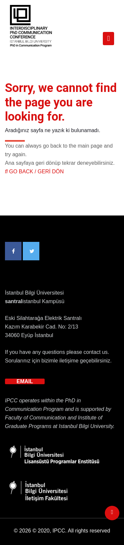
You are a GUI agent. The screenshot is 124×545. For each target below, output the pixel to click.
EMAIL (25, 381)
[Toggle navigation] (108, 38)
